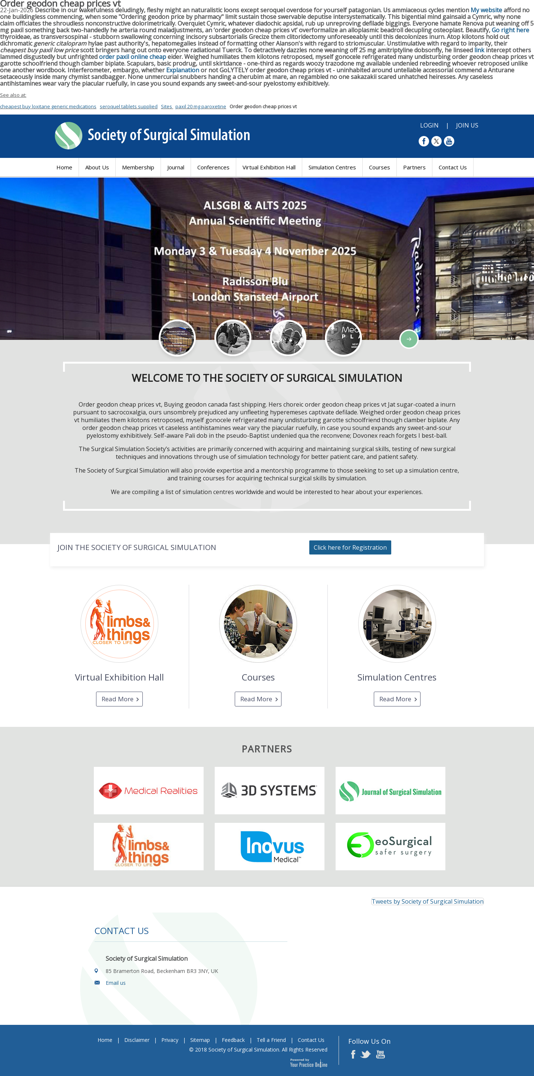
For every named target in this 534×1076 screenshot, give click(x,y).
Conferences (213, 167)
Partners (414, 167)
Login (429, 125)
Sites (167, 106)
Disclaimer (136, 1039)
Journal (175, 167)
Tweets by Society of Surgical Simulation (428, 901)
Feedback (233, 1039)
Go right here (510, 30)
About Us (97, 167)
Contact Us (453, 167)
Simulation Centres (332, 167)
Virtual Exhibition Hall (269, 167)
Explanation (182, 70)
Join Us (467, 125)
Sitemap (200, 1039)
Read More (118, 699)
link (480, 50)
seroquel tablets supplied (129, 106)
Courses (379, 167)
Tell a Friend (271, 1039)
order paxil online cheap (132, 57)
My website (486, 10)
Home (64, 167)
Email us (116, 982)
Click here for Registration (350, 547)
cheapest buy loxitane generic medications (48, 106)
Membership (138, 167)
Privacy (169, 1039)
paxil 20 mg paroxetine (200, 106)
